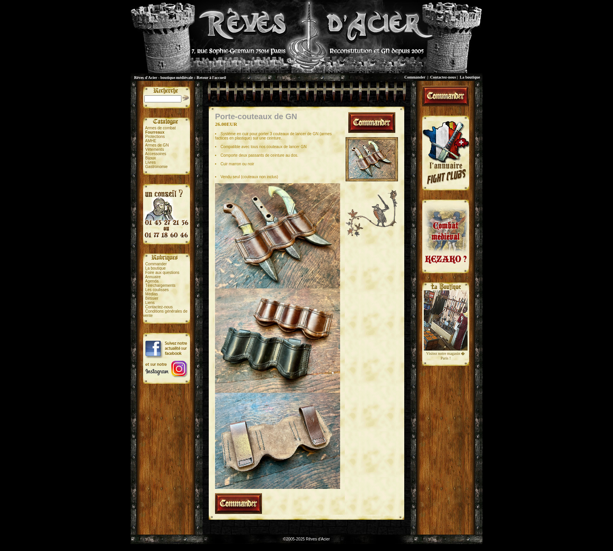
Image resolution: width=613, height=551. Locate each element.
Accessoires (155, 154)
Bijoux (150, 158)
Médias (151, 294)
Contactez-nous (443, 77)
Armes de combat (160, 128)
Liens (150, 303)
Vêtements (154, 149)
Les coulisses (157, 290)
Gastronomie (156, 167)
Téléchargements (160, 285)
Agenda (151, 281)
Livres (150, 162)
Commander (414, 77)
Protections (155, 136)
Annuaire (153, 277)
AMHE (150, 141)
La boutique (470, 77)
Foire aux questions (162, 272)
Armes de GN (157, 145)
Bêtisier (151, 298)
